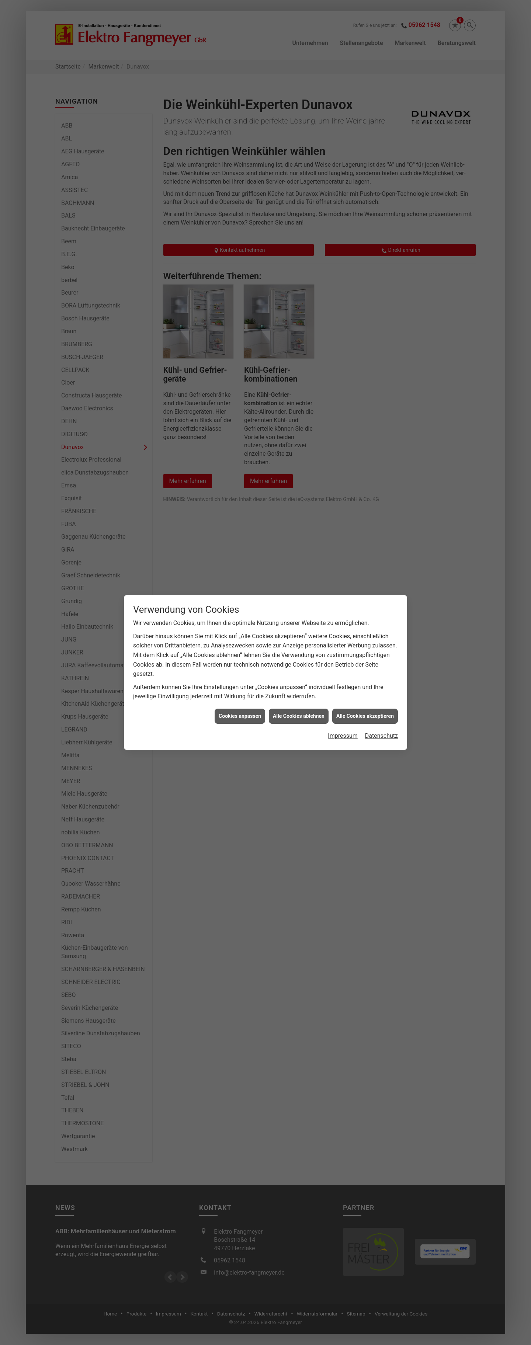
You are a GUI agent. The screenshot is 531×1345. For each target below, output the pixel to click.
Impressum (343, 544)
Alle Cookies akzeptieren (365, 525)
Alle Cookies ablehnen (298, 525)
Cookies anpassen (240, 525)
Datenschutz (381, 544)
